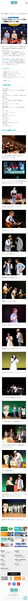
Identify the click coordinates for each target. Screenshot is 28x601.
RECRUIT (3, 556)
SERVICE (5, 552)
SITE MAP (18, 565)
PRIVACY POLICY (6, 569)
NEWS (3, 560)
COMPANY (17, 552)
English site (14, 574)
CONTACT (3, 565)
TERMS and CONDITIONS (20, 560)
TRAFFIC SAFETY (20, 556)
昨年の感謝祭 (5, 59)
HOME (2, 13)
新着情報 (6, 13)
